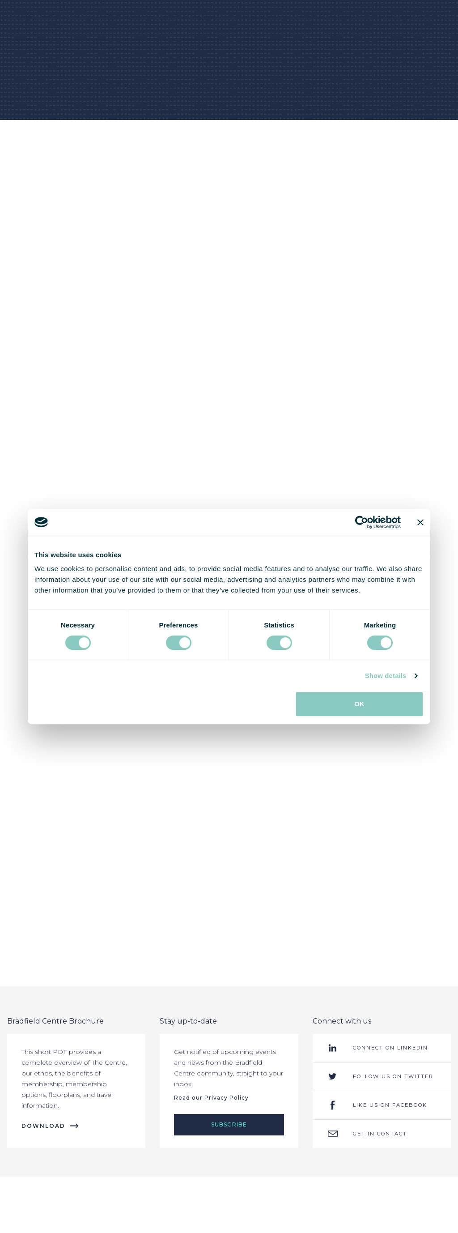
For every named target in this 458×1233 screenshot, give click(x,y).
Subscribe (229, 1124)
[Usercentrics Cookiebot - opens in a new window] (361, 522)
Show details (386, 675)
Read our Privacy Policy (211, 1097)
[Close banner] (420, 522)
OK (359, 704)
